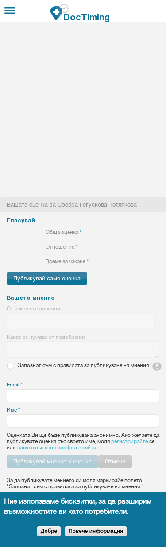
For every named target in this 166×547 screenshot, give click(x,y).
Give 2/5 (18, 232)
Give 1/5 (10, 232)
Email (15, 385)
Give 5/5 (40, 232)
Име (13, 410)
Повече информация (96, 531)
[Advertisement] (83, 109)
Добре (49, 531)
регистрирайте (129, 441)
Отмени (115, 461)
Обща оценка (63, 232)
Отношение (61, 247)
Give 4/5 (33, 232)
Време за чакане (67, 261)
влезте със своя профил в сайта (56, 447)
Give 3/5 (25, 232)
